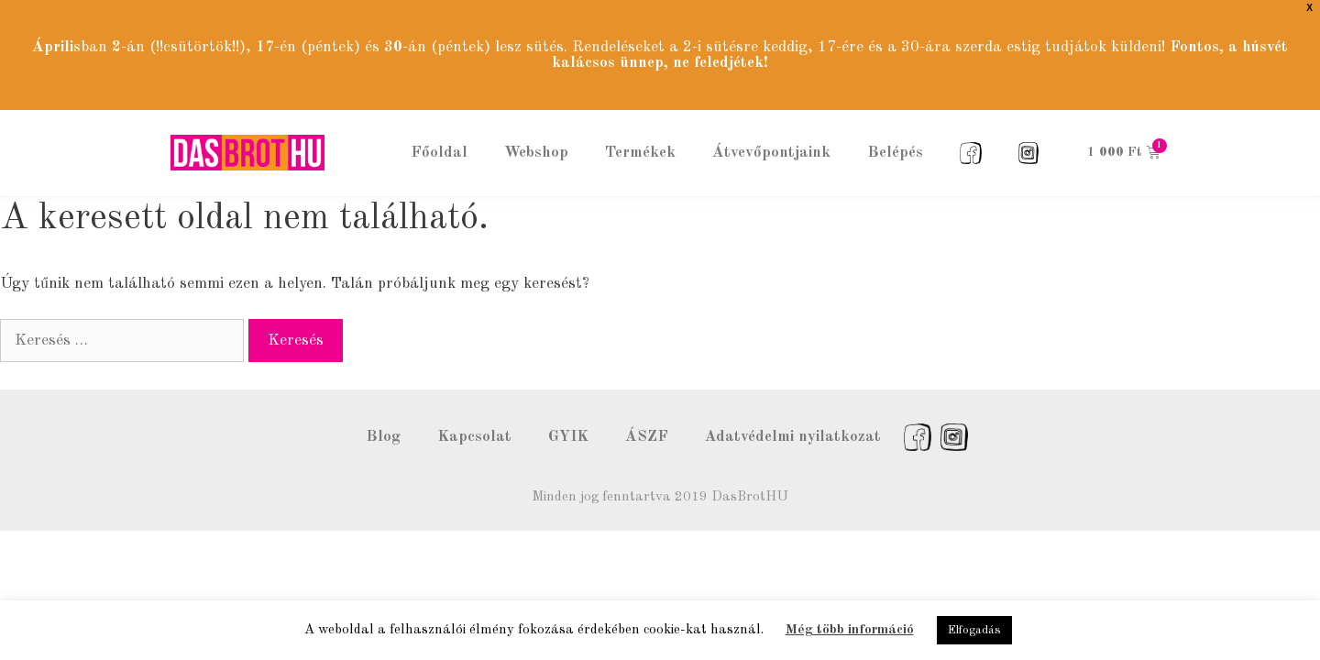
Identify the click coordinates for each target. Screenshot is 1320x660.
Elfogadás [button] (974, 630)
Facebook (917, 413)
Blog (383, 413)
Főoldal (439, 128)
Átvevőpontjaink (771, 128)
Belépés (895, 128)
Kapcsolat (474, 413)
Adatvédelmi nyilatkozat (793, 413)
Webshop (536, 128)
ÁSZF (646, 413)
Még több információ (850, 630)
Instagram (954, 413)
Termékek (640, 128)
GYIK (568, 413)
